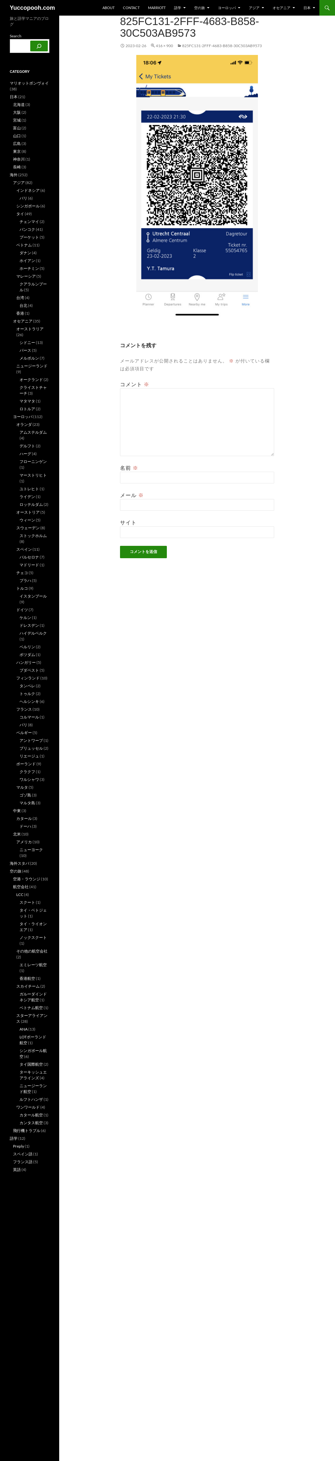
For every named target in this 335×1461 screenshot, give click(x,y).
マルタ (22, 787)
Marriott (157, 8)
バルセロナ (29, 557)
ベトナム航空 (31, 1007)
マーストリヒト (33, 475)
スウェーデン (28, 527)
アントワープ (31, 740)
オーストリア (28, 512)
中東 (17, 810)
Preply (18, 1146)
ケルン (25, 617)
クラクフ (27, 771)
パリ (23, 724)
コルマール (29, 717)
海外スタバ (19, 863)
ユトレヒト (29, 488)
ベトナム (24, 245)
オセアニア (281, 8)
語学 (177, 8)
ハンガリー (26, 662)
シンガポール (28, 206)
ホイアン (27, 260)
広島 (17, 143)
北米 (17, 834)
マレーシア (26, 276)
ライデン (27, 496)
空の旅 (199, 8)
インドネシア (28, 190)
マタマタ (27, 401)
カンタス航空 (31, 1122)
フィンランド (28, 678)
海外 (14, 174)
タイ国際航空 (31, 1064)
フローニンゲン (33, 461)
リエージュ (29, 756)
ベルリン (27, 646)
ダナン (25, 252)
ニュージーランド (31, 365)
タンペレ (27, 685)
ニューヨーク (31, 849)
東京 (17, 151)
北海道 (19, 104)
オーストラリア (30, 328)
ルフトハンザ (31, 1099)
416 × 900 (164, 45)
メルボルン (29, 358)
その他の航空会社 (31, 951)
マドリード (29, 564)
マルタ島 (27, 802)
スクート (27, 902)
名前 (129, 467)
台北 (23, 305)
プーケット (29, 237)
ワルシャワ (29, 779)
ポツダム (27, 654)
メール (132, 495)
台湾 (20, 297)
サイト (128, 522)
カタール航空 (31, 1114)
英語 (17, 1169)
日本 (307, 8)
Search (15, 35)
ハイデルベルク (33, 633)
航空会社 (21, 886)
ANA (24, 1029)
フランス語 (23, 1161)
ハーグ (25, 453)
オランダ (24, 424)
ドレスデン (29, 625)
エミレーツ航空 (33, 964)
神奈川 (19, 159)
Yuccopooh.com (32, 8)
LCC (19, 894)
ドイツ (22, 609)
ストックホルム (33, 535)
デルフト (27, 445)
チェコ (22, 572)
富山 (17, 127)
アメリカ (24, 841)
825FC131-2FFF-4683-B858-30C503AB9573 (222, 45)
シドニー (27, 342)
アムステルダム (33, 432)
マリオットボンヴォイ (29, 83)
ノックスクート (33, 937)
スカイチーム (28, 986)
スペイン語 (23, 1154)
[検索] (39, 46)
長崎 (17, 167)
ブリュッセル (31, 748)
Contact (131, 8)
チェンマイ (29, 221)
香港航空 (27, 978)
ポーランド (26, 763)
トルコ (22, 588)
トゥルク (27, 693)
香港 (20, 313)
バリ (23, 198)
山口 (17, 135)
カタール (24, 818)
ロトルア (27, 408)
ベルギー (24, 732)
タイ (20, 213)
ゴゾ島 (25, 795)
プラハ (25, 580)
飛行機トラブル (26, 1130)
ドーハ (25, 826)
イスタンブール (33, 596)
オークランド (31, 379)
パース (25, 350)
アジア (254, 8)
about (108, 8)
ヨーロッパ (227, 8)
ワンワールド (28, 1107)
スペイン (24, 549)
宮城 (17, 120)
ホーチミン (29, 268)
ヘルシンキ (29, 701)
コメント (134, 384)
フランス (24, 709)
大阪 (17, 112)
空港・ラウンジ (26, 878)
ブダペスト (29, 670)
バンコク (27, 229)
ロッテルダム (31, 504)
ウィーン (27, 520)
